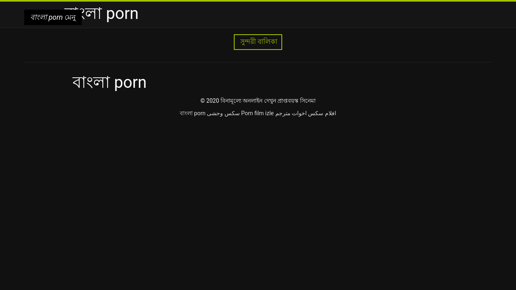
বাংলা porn (193, 113)
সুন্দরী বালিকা (258, 42)
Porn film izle (257, 113)
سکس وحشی (223, 113)
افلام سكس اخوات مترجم (305, 113)
